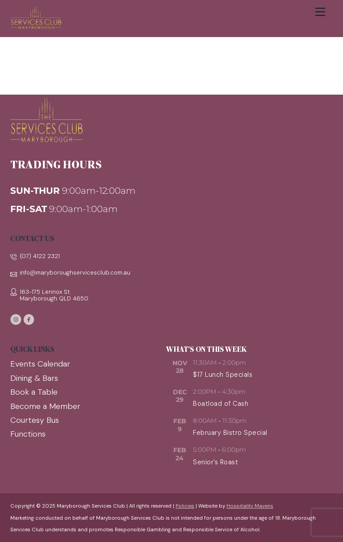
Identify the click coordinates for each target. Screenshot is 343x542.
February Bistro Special (230, 433)
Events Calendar (40, 364)
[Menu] (320, 12)
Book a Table (34, 392)
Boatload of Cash (220, 404)
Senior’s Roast (215, 462)
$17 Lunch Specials (222, 375)
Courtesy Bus (34, 420)
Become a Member (45, 406)
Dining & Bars (34, 378)
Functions (28, 434)
